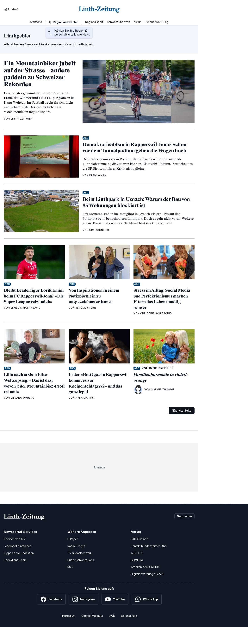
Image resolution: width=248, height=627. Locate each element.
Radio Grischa (76, 546)
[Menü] (11, 9)
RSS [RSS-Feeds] (70, 567)
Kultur (137, 21)
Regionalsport (94, 21)
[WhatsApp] (147, 599)
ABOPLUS (137, 553)
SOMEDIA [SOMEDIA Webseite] (137, 560)
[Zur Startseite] (99, 9)
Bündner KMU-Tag (156, 21)
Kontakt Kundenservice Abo (149, 546)
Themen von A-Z (15, 539)
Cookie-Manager (92, 615)
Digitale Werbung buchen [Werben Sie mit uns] (147, 574)
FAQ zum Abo (139, 539)
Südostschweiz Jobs (80, 560)
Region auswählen (65, 22)
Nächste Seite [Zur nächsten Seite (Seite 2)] (181, 410)
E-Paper (72, 539)
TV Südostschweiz (79, 553)
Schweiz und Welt (118, 21)
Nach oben (184, 516)
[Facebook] (51, 599)
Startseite (36, 21)
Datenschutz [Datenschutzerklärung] (129, 615)
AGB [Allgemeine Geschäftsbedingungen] (112, 615)
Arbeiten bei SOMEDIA (145, 567)
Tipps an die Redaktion (19, 553)
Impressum (68, 615)
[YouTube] (115, 599)
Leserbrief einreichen (17, 546)
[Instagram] (83, 599)
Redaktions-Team (15, 560)
